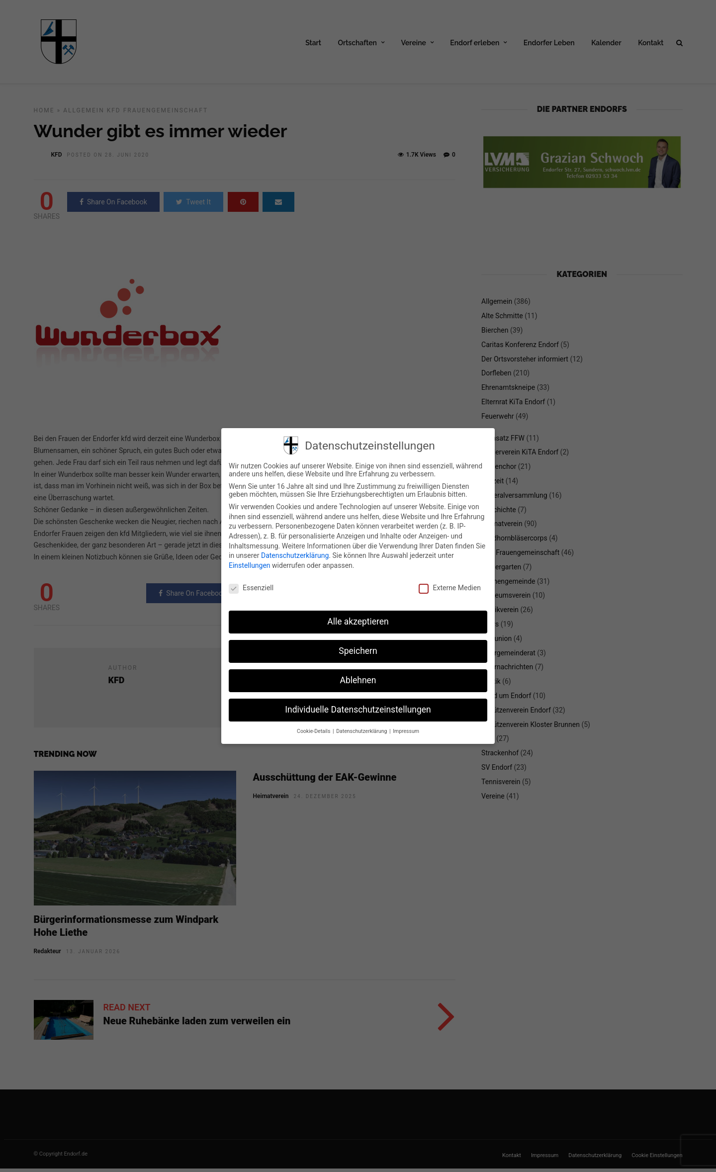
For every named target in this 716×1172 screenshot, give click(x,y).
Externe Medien (449, 588)
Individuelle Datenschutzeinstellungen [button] (358, 710)
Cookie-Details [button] (314, 731)
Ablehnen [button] (358, 680)
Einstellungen (249, 565)
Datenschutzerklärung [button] (362, 731)
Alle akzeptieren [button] (358, 622)
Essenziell (251, 588)
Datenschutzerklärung (295, 555)
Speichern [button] (358, 651)
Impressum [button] (406, 731)
